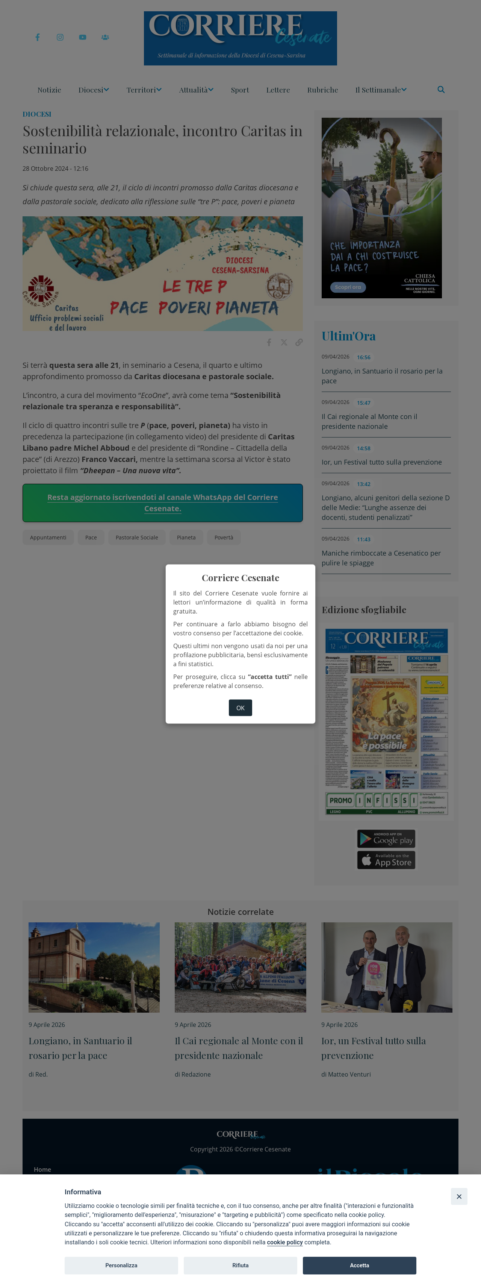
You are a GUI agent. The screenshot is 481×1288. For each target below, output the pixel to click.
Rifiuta (240, 1265)
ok (240, 707)
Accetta (359, 1265)
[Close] (459, 1196)
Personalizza (121, 1265)
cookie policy (285, 1242)
